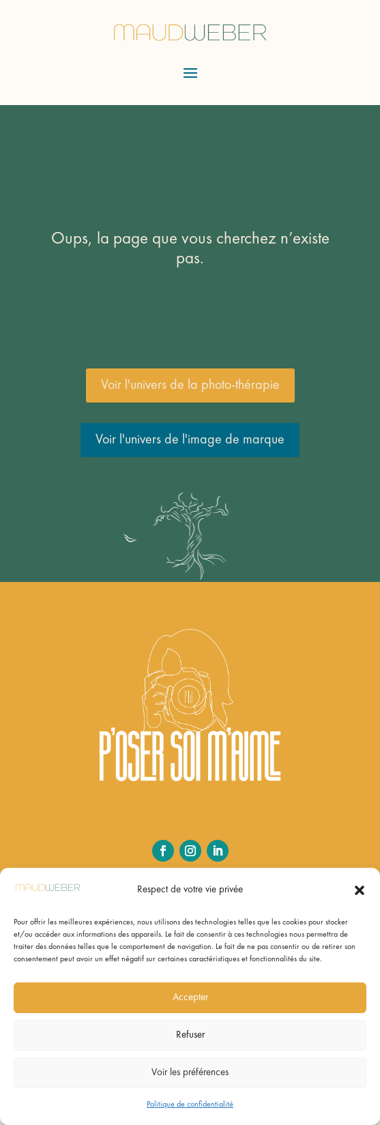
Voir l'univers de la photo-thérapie (190, 385)
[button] (359, 890)
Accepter (190, 998)
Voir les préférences (190, 1073)
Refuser (190, 1035)
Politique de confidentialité (190, 1104)
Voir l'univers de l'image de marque (190, 440)
